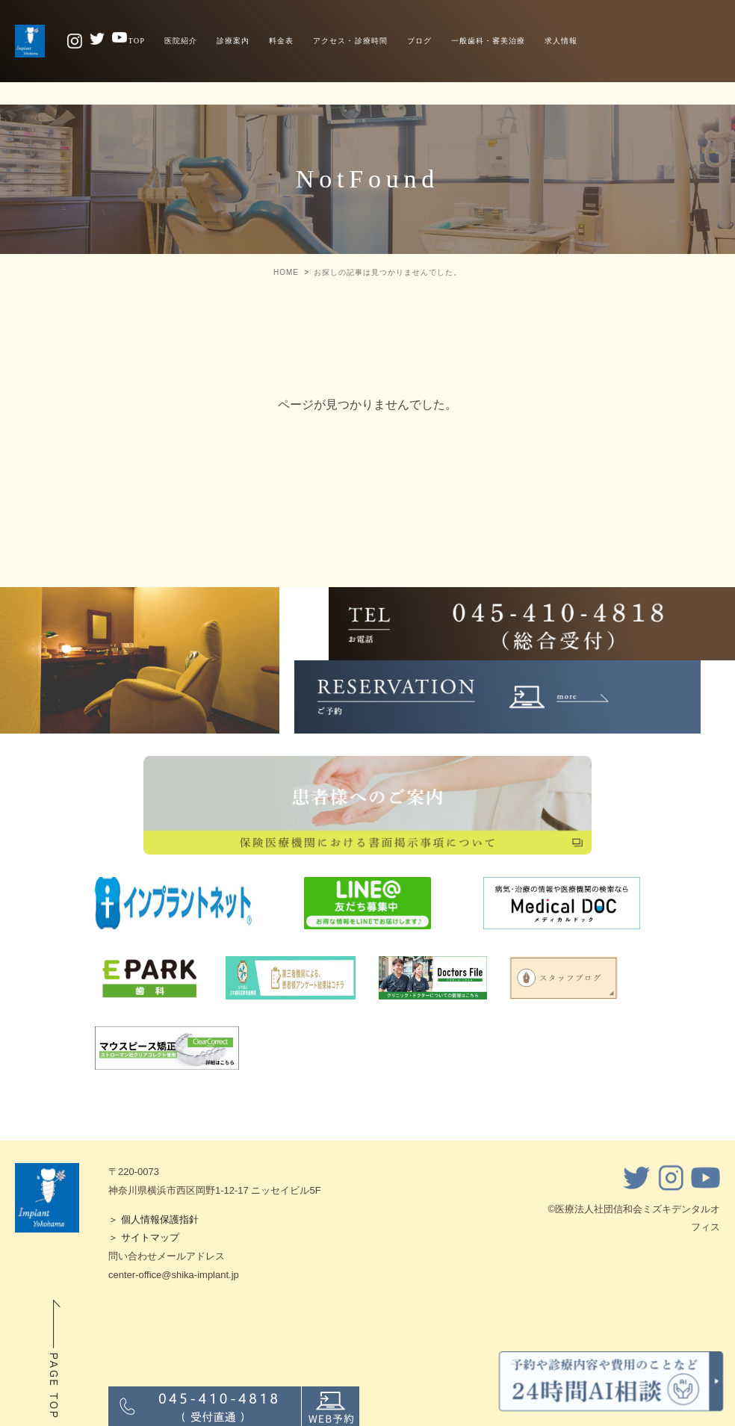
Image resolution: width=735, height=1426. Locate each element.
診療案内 (233, 41)
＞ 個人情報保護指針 (153, 1219)
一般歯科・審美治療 (488, 41)
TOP (136, 41)
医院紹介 (180, 41)
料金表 (281, 41)
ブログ (419, 41)
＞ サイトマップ (143, 1237)
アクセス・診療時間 (350, 41)
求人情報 (561, 41)
